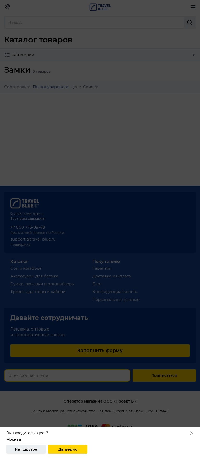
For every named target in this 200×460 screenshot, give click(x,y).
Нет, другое (26, 449)
